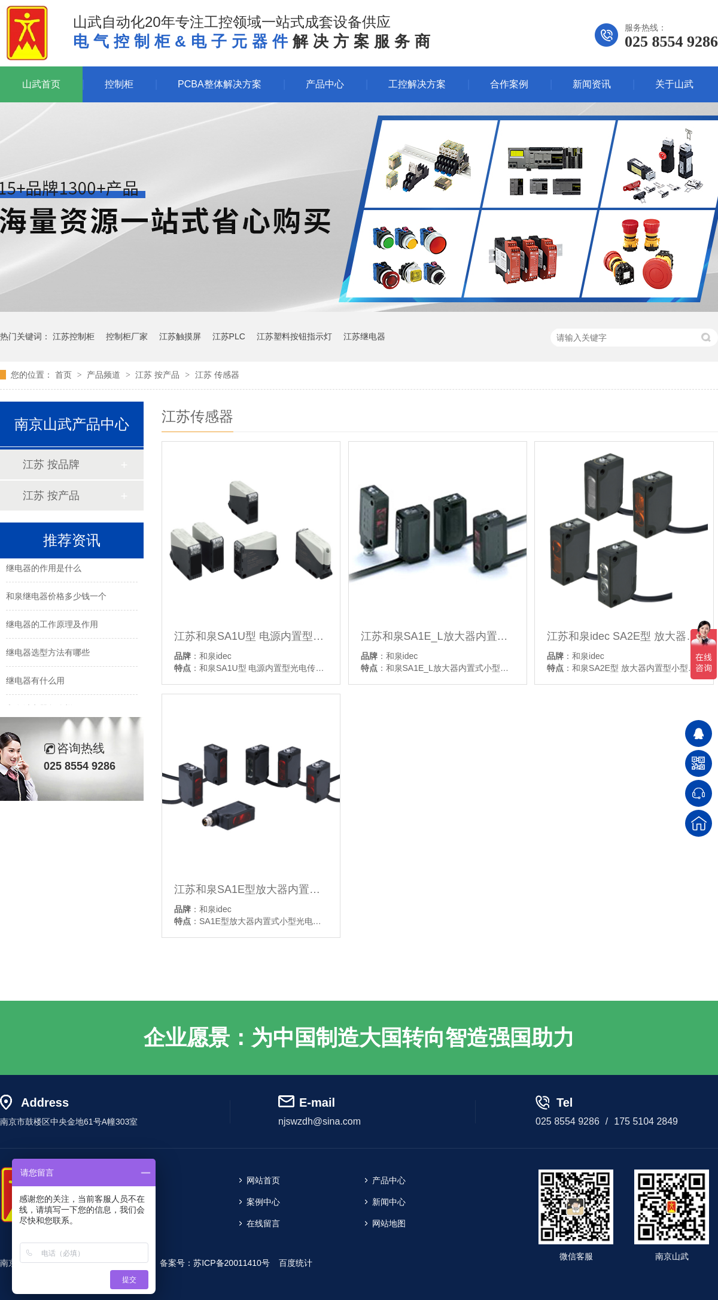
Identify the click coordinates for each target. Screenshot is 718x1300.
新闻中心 (389, 1202)
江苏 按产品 (158, 374)
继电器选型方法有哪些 (48, 654)
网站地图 (389, 1223)
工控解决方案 (417, 84)
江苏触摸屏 (180, 336)
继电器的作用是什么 (43, 570)
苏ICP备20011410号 (231, 1263)
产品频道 (105, 374)
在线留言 (263, 1223)
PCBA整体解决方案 (219, 84)
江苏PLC (228, 336)
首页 (64, 374)
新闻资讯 (592, 84)
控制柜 (119, 84)
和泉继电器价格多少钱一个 (56, 598)
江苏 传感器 (217, 374)
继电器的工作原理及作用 (52, 626)
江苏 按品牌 (51, 464)
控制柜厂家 (127, 336)
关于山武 (674, 84)
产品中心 (325, 84)
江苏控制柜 (74, 336)
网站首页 (263, 1180)
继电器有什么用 (35, 682)
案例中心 (263, 1202)
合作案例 (509, 84)
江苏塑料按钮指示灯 (294, 336)
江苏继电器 (364, 336)
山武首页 (41, 84)
